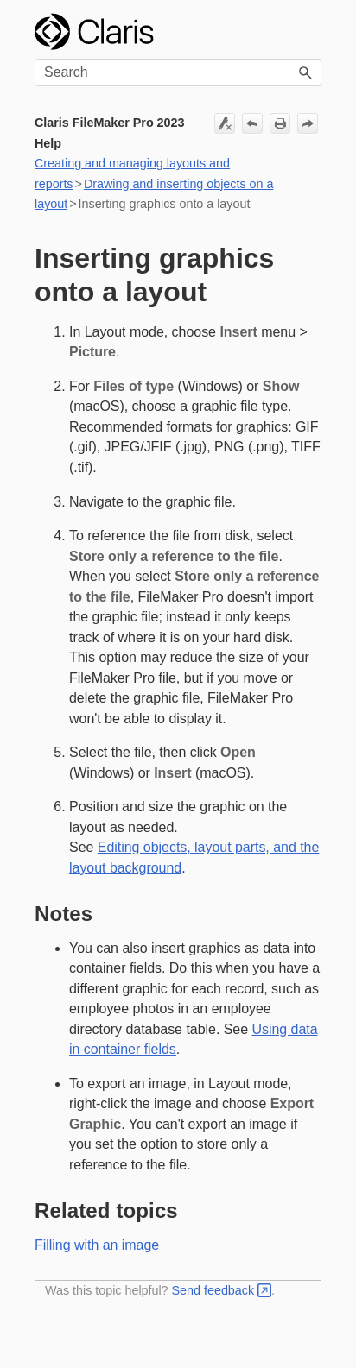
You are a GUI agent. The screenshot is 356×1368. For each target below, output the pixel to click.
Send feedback (213, 1290)
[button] (305, 72)
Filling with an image (97, 1245)
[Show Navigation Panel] (306, 32)
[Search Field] (178, 72)
